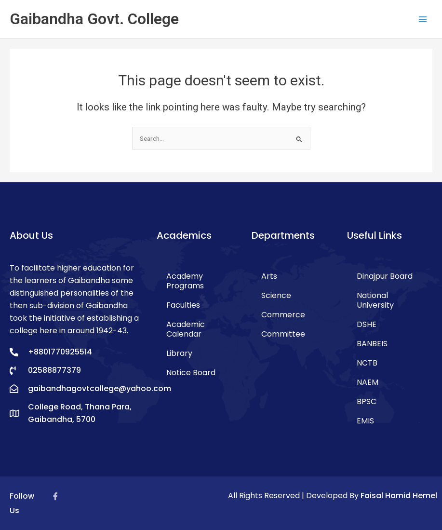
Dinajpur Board (385, 276)
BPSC (366, 401)
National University (375, 300)
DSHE (366, 324)
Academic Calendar (185, 329)
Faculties (183, 305)
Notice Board (190, 372)
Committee (283, 334)
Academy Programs (185, 281)
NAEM (367, 382)
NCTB (367, 362)
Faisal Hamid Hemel (399, 495)
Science (276, 295)
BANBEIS (372, 343)
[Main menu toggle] (423, 19)
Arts (269, 276)
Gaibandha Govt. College (94, 19)
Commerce (283, 314)
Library (179, 353)
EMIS (365, 420)
